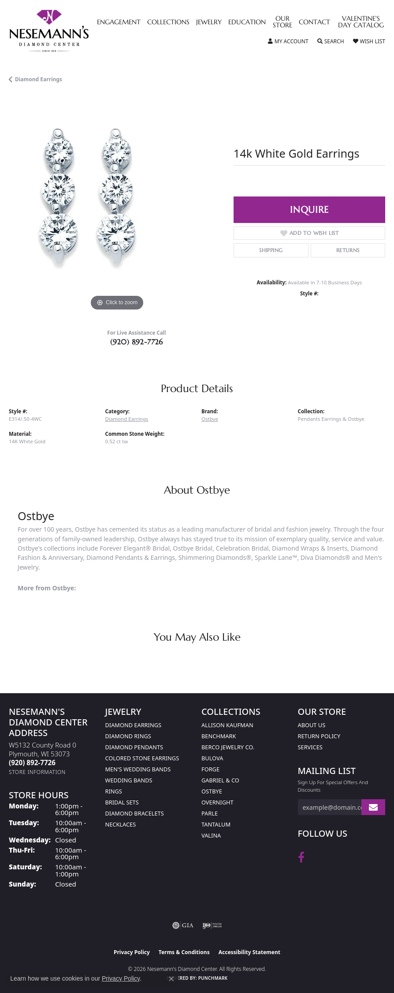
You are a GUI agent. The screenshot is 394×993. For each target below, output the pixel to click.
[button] (288, 41)
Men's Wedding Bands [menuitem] (138, 769)
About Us (312, 725)
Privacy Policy (132, 952)
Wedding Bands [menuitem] (128, 780)
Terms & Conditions (184, 952)
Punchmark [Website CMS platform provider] (213, 978)
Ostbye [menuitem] (211, 791)
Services (310, 747)
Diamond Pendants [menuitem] (134, 747)
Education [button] (247, 22)
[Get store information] (37, 772)
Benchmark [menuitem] (218, 736)
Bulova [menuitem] (212, 758)
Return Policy (319, 736)
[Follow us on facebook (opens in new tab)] (301, 857)
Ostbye (209, 418)
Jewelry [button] (209, 22)
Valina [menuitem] (211, 835)
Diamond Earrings (38, 79)
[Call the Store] (32, 762)
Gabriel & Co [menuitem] (220, 780)
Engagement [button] (119, 22)
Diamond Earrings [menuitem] (133, 725)
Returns (348, 250)
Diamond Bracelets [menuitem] (134, 813)
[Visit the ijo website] (212, 925)
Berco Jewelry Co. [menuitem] (227, 747)
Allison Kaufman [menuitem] (227, 725)
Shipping (270, 250)
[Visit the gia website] (182, 925)
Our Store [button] (282, 22)
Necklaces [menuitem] (120, 824)
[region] (117, 205)
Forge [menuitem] (210, 769)
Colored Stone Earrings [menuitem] (142, 758)
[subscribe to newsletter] (373, 807)
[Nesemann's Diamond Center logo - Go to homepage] (69, 31)
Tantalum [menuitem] (215, 824)
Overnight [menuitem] (217, 802)
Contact (314, 22)
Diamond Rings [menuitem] (128, 736)
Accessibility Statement (249, 952)
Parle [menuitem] (209, 813)
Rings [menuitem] (113, 791)
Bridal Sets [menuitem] (122, 802)
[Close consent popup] (171, 979)
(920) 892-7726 (136, 341)
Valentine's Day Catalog (361, 22)
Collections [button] (168, 22)
